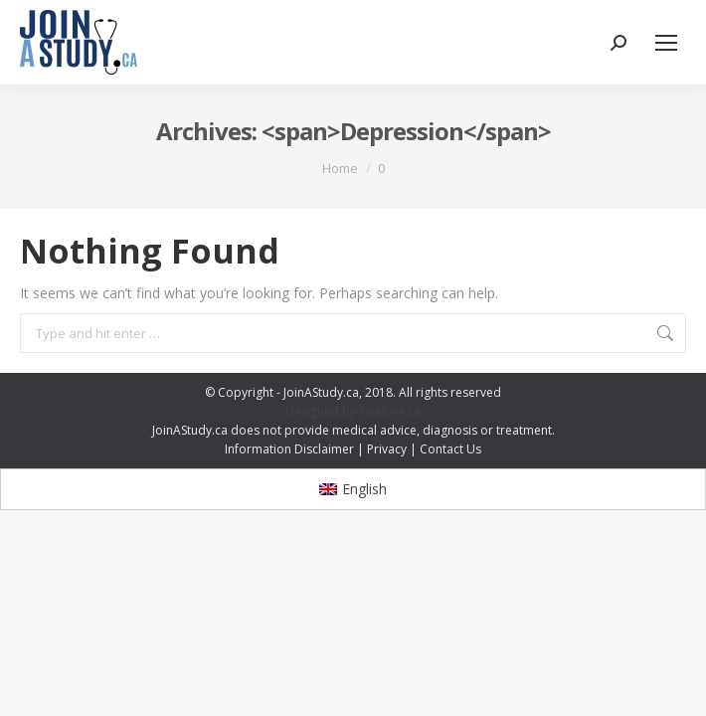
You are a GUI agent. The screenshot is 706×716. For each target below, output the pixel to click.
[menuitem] (353, 489)
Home (340, 168)
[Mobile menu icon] (666, 43)
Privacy (387, 449)
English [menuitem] (364, 488)
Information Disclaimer (289, 449)
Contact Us (450, 449)
